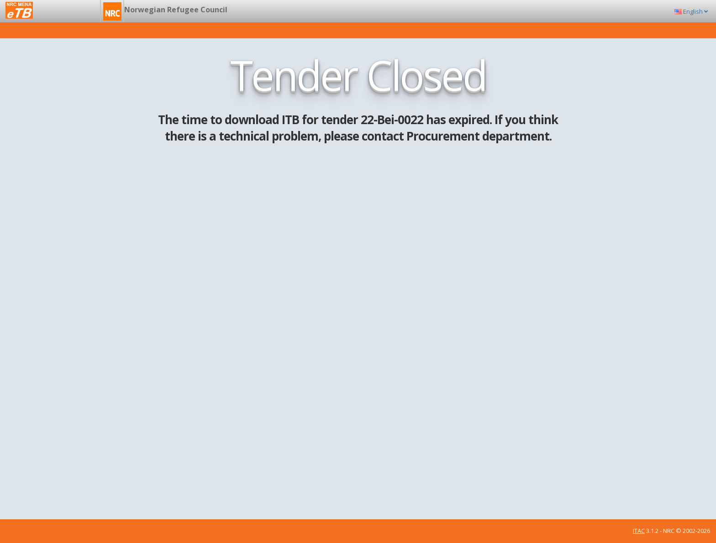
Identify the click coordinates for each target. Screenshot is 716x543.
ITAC (639, 531)
